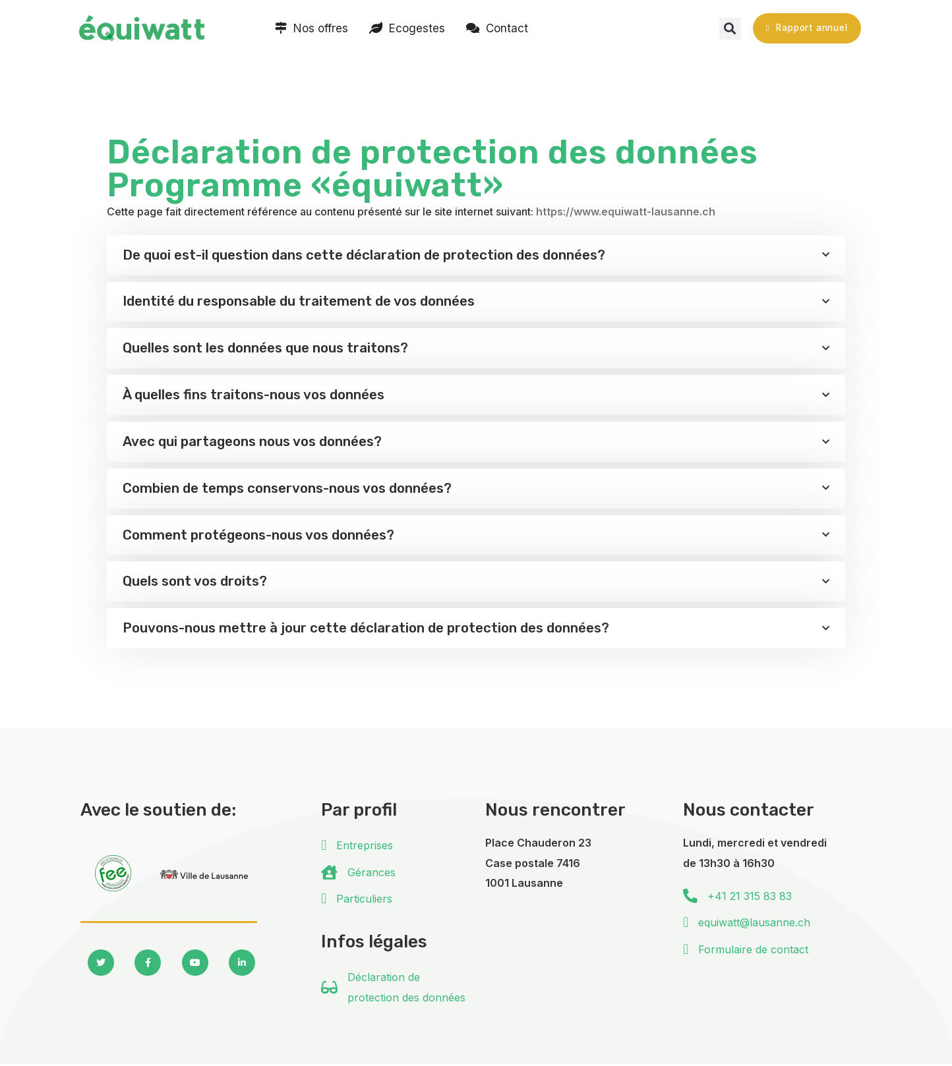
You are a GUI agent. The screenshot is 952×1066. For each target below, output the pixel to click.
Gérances (371, 873)
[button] (730, 29)
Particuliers (364, 900)
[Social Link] (101, 964)
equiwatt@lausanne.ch (754, 924)
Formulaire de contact (753, 950)
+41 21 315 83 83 (749, 897)
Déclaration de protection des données (406, 988)
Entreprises (364, 847)
